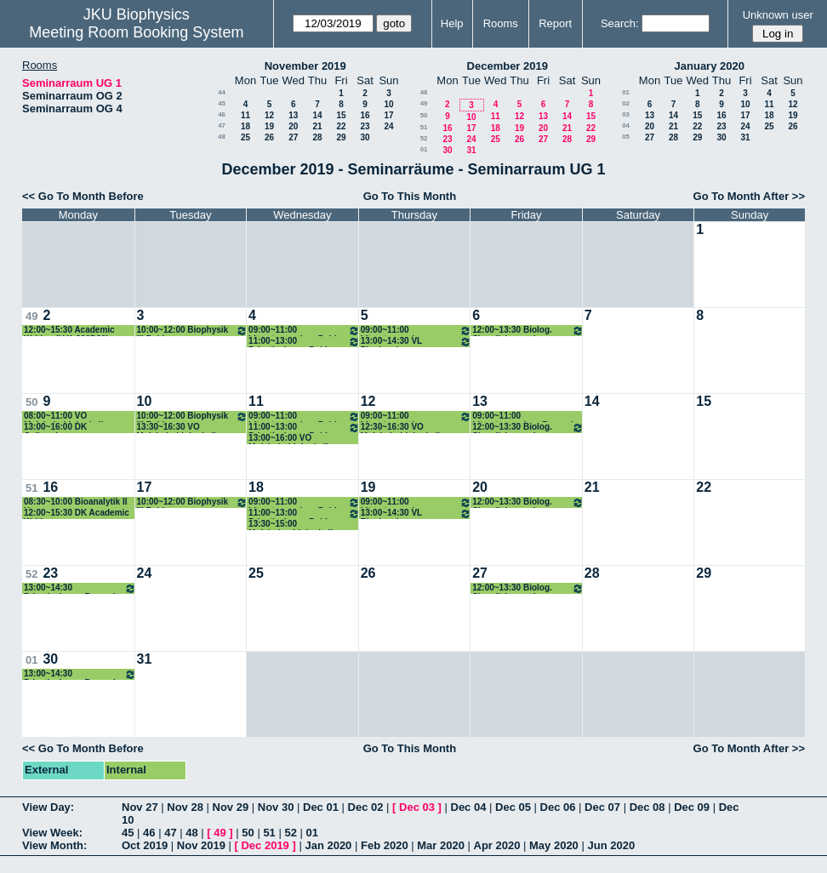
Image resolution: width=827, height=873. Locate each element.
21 (317, 126)
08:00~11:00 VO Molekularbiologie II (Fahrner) (63, 416)
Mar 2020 (441, 845)
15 (340, 115)
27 (293, 137)
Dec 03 (417, 807)
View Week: (52, 832)
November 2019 (305, 66)
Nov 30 (276, 807)
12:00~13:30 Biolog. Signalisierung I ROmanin (528, 330)
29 (340, 137)
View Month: (54, 845)
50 (424, 115)
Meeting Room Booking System (136, 32)
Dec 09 (692, 807)
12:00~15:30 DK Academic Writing (76, 513)
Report (555, 23)
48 (221, 136)
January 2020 (709, 66)
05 (626, 136)
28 (317, 137)
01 (424, 149)
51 (424, 127)
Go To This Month (410, 196)
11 (245, 115)
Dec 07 (602, 807)
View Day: (48, 807)
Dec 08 (647, 807)
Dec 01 (321, 807)
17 (388, 115)
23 (364, 126)
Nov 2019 (201, 845)
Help (452, 23)
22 (340, 126)
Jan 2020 (328, 845)
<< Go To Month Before (83, 196)
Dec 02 (366, 807)
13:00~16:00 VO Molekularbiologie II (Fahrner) (288, 438)
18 (245, 126)
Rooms (500, 23)
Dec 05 (513, 807)
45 (221, 103)
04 (626, 125)
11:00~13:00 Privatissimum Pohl (304, 341)
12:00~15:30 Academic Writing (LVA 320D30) (69, 330)
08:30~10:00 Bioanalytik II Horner (75, 502)
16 (364, 115)
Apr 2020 (497, 845)
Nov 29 (231, 807)
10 (388, 104)
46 (221, 114)
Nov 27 (140, 807)
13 (293, 115)
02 (626, 103)
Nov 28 (185, 807)
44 (221, 92)
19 (269, 126)
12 (269, 115)
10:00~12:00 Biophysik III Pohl (192, 330)
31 (471, 150)
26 (269, 137)
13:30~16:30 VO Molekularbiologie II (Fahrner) (176, 427)
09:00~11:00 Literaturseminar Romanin (416, 330)
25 (245, 137)
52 (424, 138)
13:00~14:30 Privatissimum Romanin (80, 588)
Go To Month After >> (749, 196)
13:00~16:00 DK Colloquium (55, 427)
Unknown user (778, 15)
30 (364, 137)
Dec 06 (558, 807)
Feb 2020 (384, 845)
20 (293, 126)
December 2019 (507, 66)
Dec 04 (469, 807)
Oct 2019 (145, 845)
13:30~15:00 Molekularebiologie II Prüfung (290, 524)
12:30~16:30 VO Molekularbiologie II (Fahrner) (400, 427)
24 (388, 126)
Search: (620, 23)
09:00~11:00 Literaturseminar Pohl (304, 330)
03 (626, 114)
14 (317, 115)
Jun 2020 (611, 845)
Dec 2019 (264, 845)
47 (221, 125)
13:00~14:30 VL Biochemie (416, 341)
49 (424, 103)
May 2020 (554, 845)
